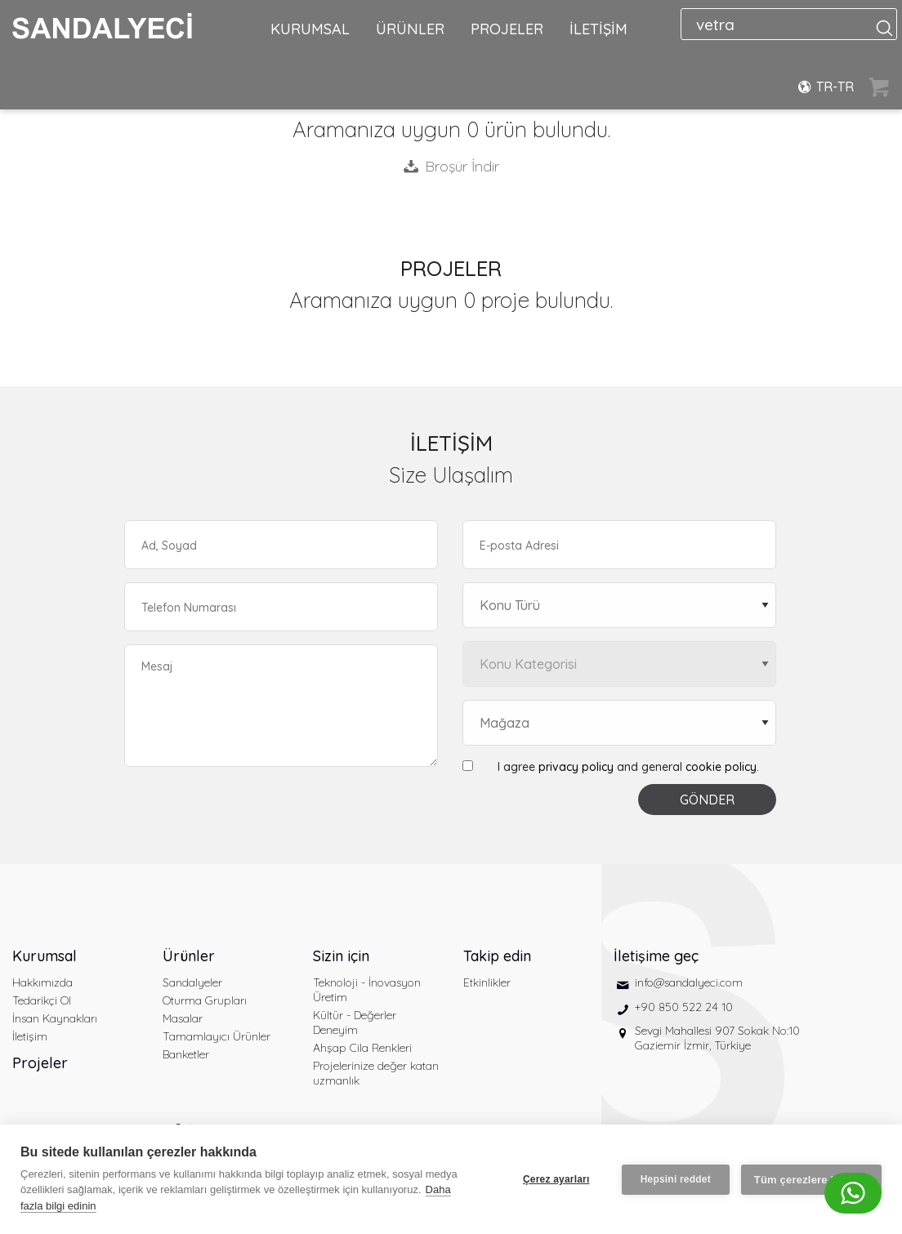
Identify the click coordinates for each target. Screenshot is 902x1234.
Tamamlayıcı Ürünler (216, 1036)
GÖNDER (707, 799)
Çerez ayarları (556, 1179)
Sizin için (341, 956)
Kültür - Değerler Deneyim (354, 1022)
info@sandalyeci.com (689, 982)
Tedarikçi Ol (41, 1000)
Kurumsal (44, 956)
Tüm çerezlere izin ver (811, 1180)
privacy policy (576, 767)
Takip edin (497, 956)
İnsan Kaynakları (54, 1018)
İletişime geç (656, 956)
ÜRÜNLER (410, 29)
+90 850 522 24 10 (684, 1007)
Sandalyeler (192, 982)
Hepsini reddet (676, 1179)
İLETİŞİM (598, 29)
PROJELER (507, 29)
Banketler (186, 1054)
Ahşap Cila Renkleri (362, 1047)
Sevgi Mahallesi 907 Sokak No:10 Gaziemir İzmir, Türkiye (717, 1038)
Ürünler (189, 956)
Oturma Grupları (205, 1000)
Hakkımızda (42, 982)
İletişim (29, 1036)
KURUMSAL (310, 29)
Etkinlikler (487, 982)
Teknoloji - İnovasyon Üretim (367, 990)
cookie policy (721, 767)
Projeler (40, 1063)
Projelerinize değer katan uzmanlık (376, 1073)
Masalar (183, 1018)
